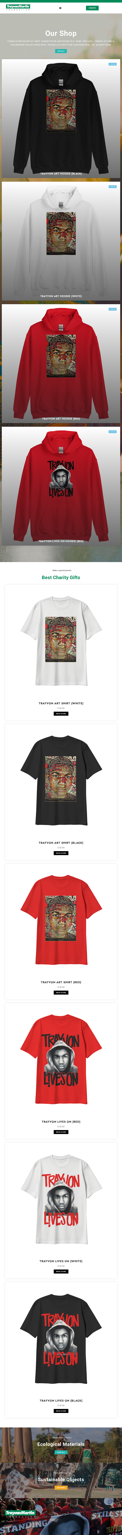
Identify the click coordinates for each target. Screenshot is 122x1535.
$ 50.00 (112, 64)
